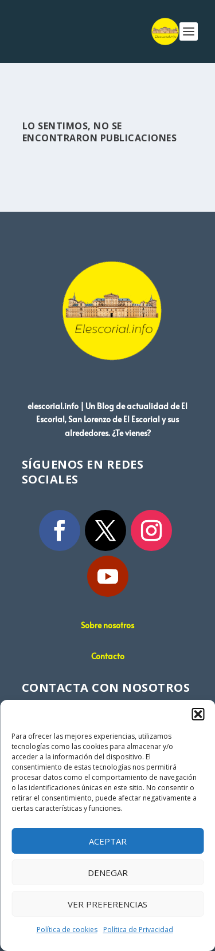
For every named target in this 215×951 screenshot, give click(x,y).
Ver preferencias (107, 904)
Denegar (108, 872)
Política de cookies (67, 929)
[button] (198, 714)
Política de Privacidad (138, 929)
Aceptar (108, 841)
